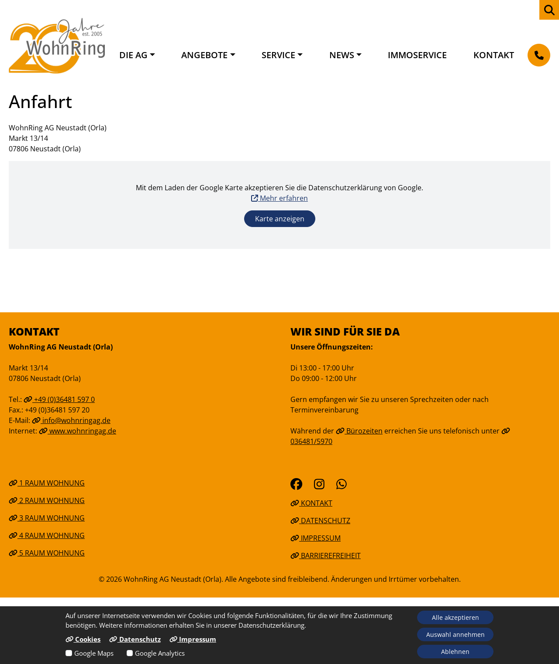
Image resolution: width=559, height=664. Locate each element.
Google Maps (94, 653)
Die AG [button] (133, 55)
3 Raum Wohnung (47, 518)
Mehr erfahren (279, 198)
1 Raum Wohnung (47, 483)
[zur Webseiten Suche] (549, 10)
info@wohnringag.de (71, 420)
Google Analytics (160, 653)
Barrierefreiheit (325, 555)
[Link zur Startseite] (57, 45)
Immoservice (417, 55)
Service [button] (278, 55)
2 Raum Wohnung (47, 500)
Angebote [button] (204, 55)
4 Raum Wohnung (47, 535)
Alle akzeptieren (455, 617)
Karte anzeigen (279, 219)
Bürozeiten (359, 431)
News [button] (341, 55)
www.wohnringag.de (77, 431)
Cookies (83, 639)
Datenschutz (320, 520)
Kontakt (493, 55)
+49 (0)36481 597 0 (59, 399)
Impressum (315, 538)
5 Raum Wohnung (47, 553)
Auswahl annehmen (455, 634)
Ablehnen (455, 651)
